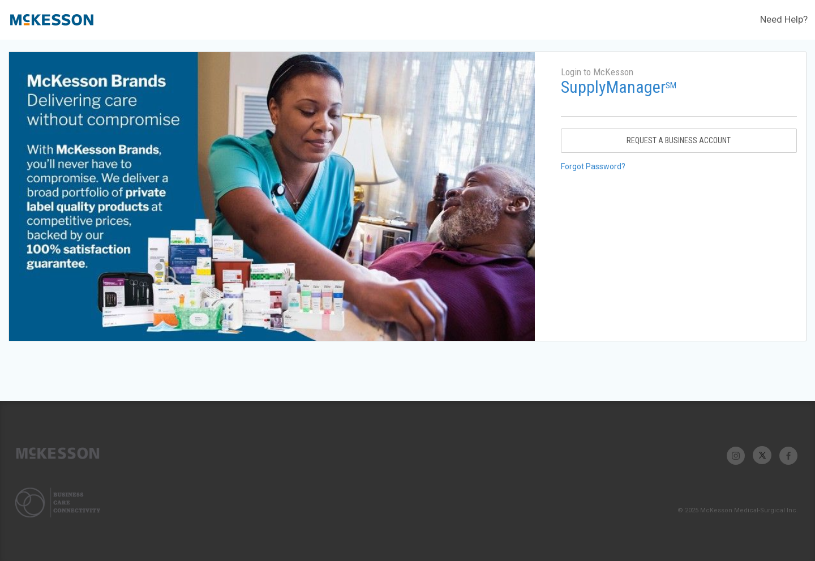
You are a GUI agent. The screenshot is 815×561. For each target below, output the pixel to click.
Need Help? (784, 19)
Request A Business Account (679, 140)
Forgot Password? (593, 166)
